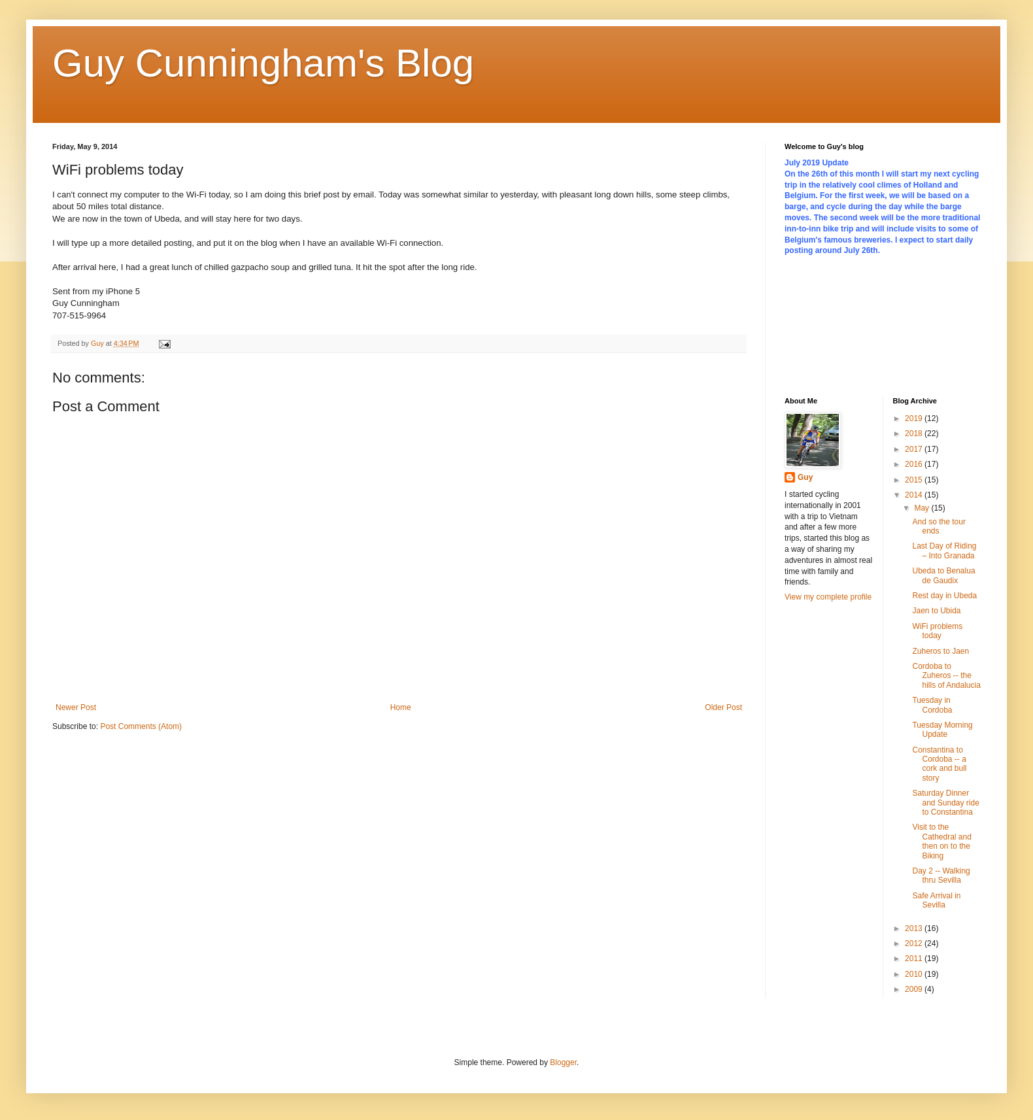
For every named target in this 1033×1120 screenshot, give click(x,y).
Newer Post (76, 707)
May (922, 508)
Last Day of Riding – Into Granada (944, 550)
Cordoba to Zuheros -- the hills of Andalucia (946, 676)
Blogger (563, 1062)
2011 (914, 958)
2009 (914, 989)
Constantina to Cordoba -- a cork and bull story (939, 764)
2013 (914, 928)
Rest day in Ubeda (944, 595)
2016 (914, 464)
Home (400, 707)
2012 (914, 943)
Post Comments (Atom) (141, 726)
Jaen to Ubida (936, 610)
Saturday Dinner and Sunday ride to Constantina (945, 803)
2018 (914, 433)
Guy (805, 477)
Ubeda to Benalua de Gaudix (943, 575)
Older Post (723, 707)
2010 (914, 974)
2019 (914, 418)
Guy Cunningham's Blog (263, 63)
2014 (914, 495)
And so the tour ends (938, 526)
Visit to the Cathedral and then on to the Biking (941, 841)
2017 (914, 449)
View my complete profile (828, 597)
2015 (914, 479)
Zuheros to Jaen (940, 651)
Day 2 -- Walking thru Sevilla (941, 875)
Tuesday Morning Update (942, 730)
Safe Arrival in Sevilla (936, 900)
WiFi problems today (937, 631)
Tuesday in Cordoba (932, 705)
